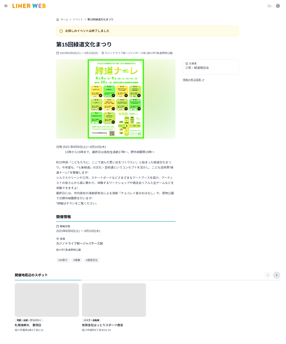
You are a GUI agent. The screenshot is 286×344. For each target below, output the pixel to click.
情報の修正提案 (193, 79)
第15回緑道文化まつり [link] (100, 19)
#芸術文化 (92, 260)
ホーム (62, 19)
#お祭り (63, 260)
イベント (78, 19)
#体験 (76, 260)
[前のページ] (267, 275)
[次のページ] (276, 275)
